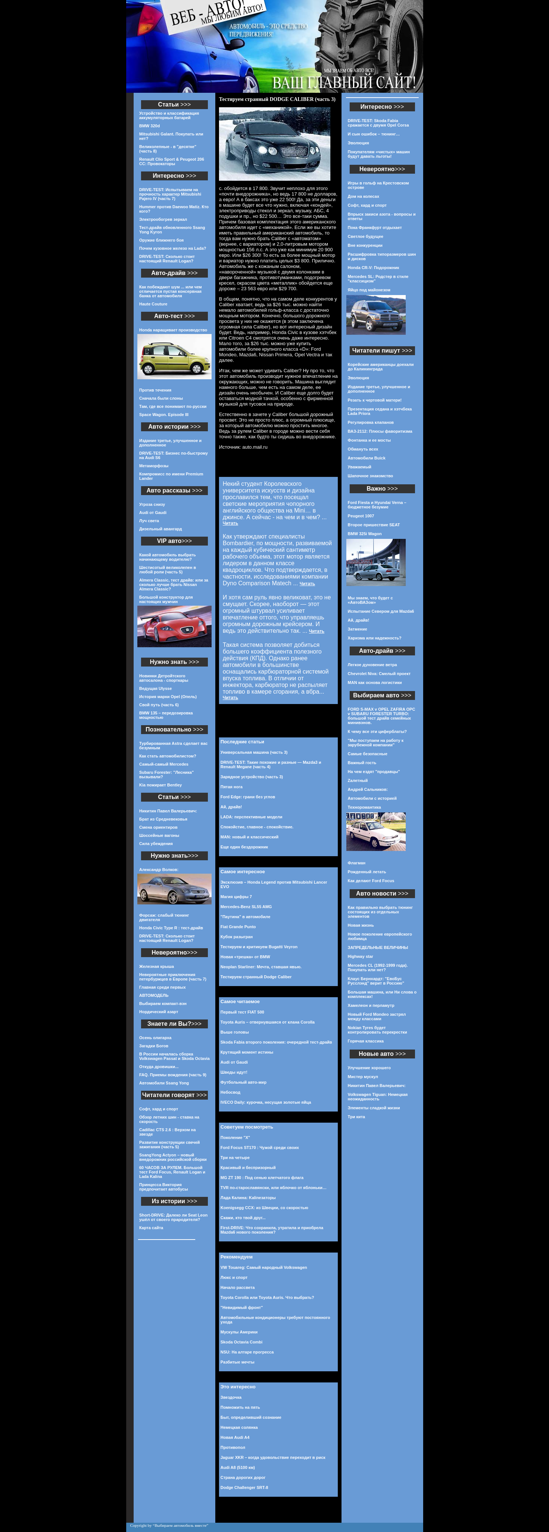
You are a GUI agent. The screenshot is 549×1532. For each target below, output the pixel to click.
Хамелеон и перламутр (371, 1005)
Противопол (232, 1447)
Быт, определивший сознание (250, 1417)
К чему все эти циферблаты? (377, 731)
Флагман (357, 863)
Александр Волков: (159, 869)
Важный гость (362, 762)
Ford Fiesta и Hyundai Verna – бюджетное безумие (377, 504)
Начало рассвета (237, 1287)
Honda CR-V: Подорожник (373, 267)
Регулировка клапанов (371, 422)
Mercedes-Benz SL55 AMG (246, 906)
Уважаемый (359, 467)
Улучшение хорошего (369, 1067)
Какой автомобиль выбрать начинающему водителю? (167, 557)
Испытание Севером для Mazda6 (381, 611)
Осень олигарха (155, 1037)
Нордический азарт (158, 1011)
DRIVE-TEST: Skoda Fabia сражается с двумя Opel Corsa (378, 122)
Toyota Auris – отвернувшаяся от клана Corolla (267, 1022)
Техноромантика (364, 807)
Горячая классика (366, 1041)
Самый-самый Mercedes (164, 764)
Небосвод (230, 1092)
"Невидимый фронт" (241, 1307)
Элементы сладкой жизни (374, 1108)
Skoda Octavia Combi (241, 1342)
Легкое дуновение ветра (372, 664)
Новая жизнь (361, 925)
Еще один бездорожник (244, 847)
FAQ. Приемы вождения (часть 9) (172, 1075)
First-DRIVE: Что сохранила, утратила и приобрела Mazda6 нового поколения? (271, 1229)
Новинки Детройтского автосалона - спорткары (163, 678)
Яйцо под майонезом (369, 290)
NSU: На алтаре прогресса (247, 1352)
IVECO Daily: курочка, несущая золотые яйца (265, 1102)
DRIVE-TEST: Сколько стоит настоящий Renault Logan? (167, 258)
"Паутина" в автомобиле (245, 916)
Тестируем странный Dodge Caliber (256, 977)
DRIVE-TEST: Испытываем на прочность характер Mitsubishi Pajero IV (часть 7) (170, 194)
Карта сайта (151, 1227)
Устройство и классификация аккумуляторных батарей (169, 115)
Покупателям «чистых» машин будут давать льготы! (379, 154)
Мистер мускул (363, 1076)
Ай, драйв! (231, 807)
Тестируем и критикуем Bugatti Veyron (258, 947)
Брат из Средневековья (163, 819)
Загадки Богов (154, 1046)
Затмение (357, 629)
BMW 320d (149, 126)
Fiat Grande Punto (238, 926)
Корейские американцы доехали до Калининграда (381, 366)
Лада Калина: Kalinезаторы (248, 1197)
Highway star (360, 956)
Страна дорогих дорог (242, 1477)
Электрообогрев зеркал (163, 219)
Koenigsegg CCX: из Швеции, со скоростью (264, 1207)
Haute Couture (153, 304)
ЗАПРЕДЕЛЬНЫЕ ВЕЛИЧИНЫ (378, 947)
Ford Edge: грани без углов (247, 797)
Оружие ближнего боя (161, 240)
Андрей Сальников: (368, 789)
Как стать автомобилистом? (167, 756)
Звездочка (231, 1397)
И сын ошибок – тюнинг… (374, 134)
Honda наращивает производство (173, 330)
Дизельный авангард (160, 529)
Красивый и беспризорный (248, 1167)
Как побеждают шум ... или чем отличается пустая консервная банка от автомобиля (170, 291)
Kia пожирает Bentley (160, 785)
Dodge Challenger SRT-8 (244, 1487)
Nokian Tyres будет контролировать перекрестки (377, 1029)
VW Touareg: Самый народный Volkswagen (263, 1267)
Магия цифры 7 (236, 896)
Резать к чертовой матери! (375, 400)
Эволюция (358, 143)
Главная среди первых (162, 987)
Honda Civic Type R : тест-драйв (171, 928)
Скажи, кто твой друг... (243, 1217)
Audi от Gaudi (153, 512)
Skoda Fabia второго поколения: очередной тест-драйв (276, 1042)
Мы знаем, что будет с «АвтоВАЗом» (370, 600)
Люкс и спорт (234, 1277)
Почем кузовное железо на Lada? (172, 248)
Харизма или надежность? (375, 638)
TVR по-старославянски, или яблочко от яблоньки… (273, 1187)
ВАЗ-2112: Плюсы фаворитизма (380, 431)
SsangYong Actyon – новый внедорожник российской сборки (173, 1157)
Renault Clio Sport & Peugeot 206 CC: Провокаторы (171, 161)
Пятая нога (231, 787)
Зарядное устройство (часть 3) (251, 777)
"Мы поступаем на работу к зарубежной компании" (375, 742)
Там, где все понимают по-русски (172, 406)
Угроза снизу (152, 504)
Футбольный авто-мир (243, 1082)
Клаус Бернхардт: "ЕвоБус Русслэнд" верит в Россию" (376, 980)
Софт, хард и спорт (158, 1109)
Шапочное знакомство (370, 476)
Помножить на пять (240, 1407)
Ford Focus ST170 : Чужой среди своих (259, 1147)
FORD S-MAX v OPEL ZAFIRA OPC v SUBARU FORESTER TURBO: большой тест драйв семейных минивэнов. (381, 716)
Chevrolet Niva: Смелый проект (379, 673)
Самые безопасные (368, 754)
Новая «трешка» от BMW (245, 957)
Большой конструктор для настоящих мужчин (166, 599)
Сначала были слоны (161, 398)
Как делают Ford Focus (371, 880)
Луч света (149, 520)
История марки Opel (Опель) (168, 696)
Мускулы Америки (239, 1332)
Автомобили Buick (366, 458)
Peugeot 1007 (361, 516)
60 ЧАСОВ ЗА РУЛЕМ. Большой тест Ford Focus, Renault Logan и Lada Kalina (172, 1172)
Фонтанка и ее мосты (369, 440)
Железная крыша (156, 966)
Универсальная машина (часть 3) (254, 752)
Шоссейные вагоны (159, 835)
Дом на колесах (363, 196)
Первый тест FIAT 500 (242, 1012)
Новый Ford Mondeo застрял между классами (377, 1016)
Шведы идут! (233, 1072)
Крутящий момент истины (246, 1052)
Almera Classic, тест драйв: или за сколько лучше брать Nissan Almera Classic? (173, 584)
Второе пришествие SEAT (374, 525)
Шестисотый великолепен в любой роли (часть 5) (167, 569)
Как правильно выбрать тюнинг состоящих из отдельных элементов (380, 912)
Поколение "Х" (235, 1137)
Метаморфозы (154, 466)
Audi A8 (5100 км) (237, 1467)
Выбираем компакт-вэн (163, 1003)
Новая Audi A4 (234, 1437)
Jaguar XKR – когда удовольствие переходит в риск (273, 1457)
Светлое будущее (365, 236)
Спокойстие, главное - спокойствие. (257, 827)
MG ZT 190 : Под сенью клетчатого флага (262, 1177)
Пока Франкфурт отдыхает (375, 227)
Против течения (155, 390)
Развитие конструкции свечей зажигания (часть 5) (169, 1144)
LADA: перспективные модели (251, 817)
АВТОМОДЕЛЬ (154, 995)
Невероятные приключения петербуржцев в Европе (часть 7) (172, 976)
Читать (230, 523)
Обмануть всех (363, 449)
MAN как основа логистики (375, 682)
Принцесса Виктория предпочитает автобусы (163, 1186)
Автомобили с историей (372, 798)
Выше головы (234, 1032)
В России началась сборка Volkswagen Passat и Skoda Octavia (174, 1056)
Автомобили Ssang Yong (164, 1083)
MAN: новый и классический (249, 837)
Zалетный (358, 780)
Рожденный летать (367, 872)
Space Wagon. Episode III (164, 414)
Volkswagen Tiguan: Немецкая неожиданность (378, 1096)
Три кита (356, 1116)
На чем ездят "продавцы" (374, 771)
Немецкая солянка (239, 1427)
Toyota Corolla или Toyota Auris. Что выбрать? (267, 1297)
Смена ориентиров (158, 827)
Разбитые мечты (237, 1362)
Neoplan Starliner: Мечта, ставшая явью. (260, 967)
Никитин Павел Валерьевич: (168, 811)
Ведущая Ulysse (155, 688)
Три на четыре (235, 1157)
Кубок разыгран (236, 936)
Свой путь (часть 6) (159, 705)
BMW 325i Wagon (365, 533)
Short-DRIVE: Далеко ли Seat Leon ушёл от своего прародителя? (173, 1217)
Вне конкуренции (365, 245)
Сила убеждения (156, 843)
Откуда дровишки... (159, 1066)
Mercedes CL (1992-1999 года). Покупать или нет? (378, 967)
